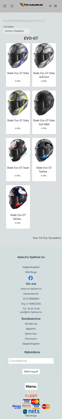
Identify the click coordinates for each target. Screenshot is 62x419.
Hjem (6, 20)
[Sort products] (16, 31)
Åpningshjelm (28, 20)
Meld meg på (31, 371)
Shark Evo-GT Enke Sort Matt (44, 122)
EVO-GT (41, 20)
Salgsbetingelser (31, 267)
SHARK (14, 20)
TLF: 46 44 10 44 (31, 308)
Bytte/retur (31, 333)
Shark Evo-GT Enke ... (18, 75)
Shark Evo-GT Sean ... (18, 169)
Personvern (31, 338)
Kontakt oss (31, 323)
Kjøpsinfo (31, 328)
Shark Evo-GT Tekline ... (44, 169)
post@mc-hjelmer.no (31, 312)
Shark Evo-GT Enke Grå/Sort (44, 75)
